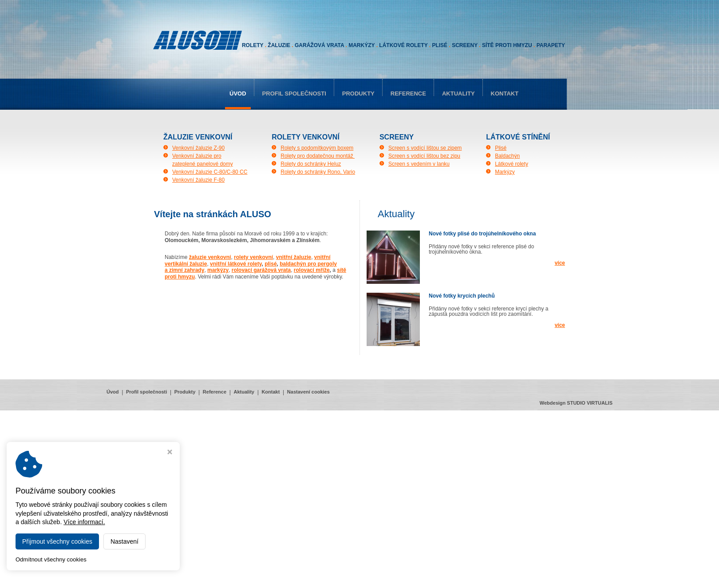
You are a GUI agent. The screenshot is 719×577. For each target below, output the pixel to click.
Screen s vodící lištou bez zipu (424, 156)
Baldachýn (507, 156)
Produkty (358, 93)
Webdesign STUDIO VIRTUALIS (576, 403)
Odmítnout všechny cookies (51, 559)
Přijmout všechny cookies (57, 541)
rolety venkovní (253, 257)
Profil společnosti (294, 93)
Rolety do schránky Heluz (310, 164)
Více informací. (84, 521)
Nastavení (124, 541)
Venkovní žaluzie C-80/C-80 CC (209, 172)
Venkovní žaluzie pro (196, 156)
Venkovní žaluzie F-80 (198, 180)
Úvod (237, 93)
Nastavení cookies (308, 391)
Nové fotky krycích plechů (462, 296)
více (560, 263)
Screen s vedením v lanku (419, 164)
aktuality (396, 213)
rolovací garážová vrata (261, 270)
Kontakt (505, 93)
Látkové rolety (511, 164)
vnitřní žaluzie (293, 257)
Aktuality (458, 93)
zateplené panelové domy (202, 164)
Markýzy (505, 172)
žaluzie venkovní (210, 257)
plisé (271, 264)
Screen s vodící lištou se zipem (425, 148)
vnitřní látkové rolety (235, 264)
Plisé (500, 148)
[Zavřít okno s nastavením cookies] (169, 452)
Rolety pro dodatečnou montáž (317, 156)
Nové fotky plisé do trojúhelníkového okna (482, 234)
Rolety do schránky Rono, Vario (317, 172)
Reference (408, 93)
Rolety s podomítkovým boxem (316, 148)
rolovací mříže (312, 270)
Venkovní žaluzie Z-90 (198, 148)
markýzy (218, 270)
